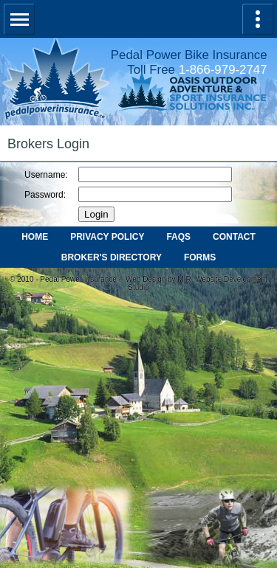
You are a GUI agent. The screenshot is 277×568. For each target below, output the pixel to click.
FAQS (178, 237)
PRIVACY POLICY (107, 237)
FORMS (200, 257)
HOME (34, 237)
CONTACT (234, 237)
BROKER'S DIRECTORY (111, 257)
